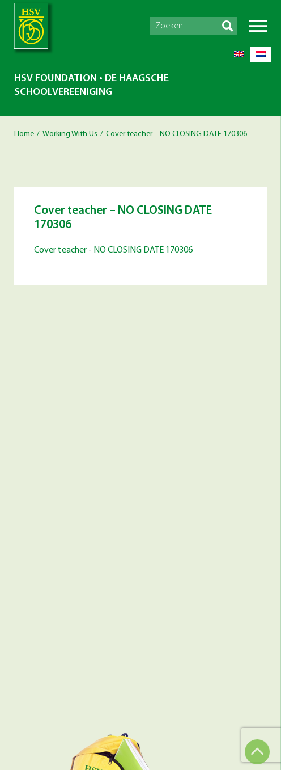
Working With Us (69, 134)
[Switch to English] (239, 54)
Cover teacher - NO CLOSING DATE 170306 (113, 250)
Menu (258, 26)
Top (257, 751)
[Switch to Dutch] (260, 54)
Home (24, 134)
